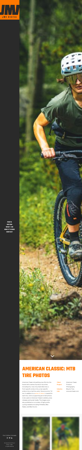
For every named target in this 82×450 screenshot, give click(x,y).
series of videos (39, 79)
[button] (7, 438)
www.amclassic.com (72, 77)
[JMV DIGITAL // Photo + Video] (9, 10)
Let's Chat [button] (51, 441)
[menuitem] (7, 438)
